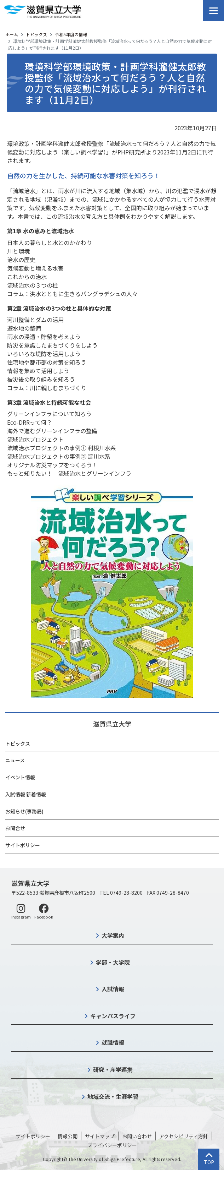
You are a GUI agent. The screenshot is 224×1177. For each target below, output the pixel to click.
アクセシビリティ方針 (183, 1136)
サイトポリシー (22, 845)
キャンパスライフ (113, 1016)
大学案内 (113, 935)
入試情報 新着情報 (25, 794)
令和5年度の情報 (71, 34)
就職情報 (113, 1042)
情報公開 (67, 1136)
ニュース (15, 760)
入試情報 (113, 989)
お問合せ (15, 828)
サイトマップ (100, 1136)
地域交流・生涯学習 (112, 1096)
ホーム (11, 34)
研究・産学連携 (113, 1069)
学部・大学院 (113, 962)
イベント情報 (20, 777)
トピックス (36, 34)
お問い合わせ (137, 1136)
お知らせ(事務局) (24, 811)
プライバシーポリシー (112, 1145)
